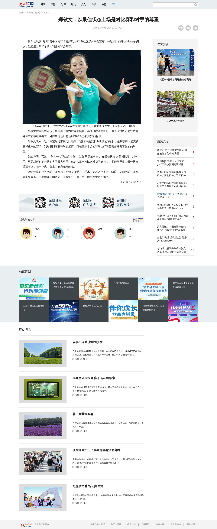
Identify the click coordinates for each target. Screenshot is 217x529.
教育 (104, 4)
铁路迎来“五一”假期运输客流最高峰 (86, 450)
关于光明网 (116, 524)
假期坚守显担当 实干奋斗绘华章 (83, 378)
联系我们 (146, 524)
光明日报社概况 (97, 524)
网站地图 (191, 524)
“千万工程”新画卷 (121, 283)
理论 (73, 4)
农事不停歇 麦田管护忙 (77, 342)
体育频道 (29, 13)
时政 (43, 4)
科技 (93, 4)
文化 (83, 4)
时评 (63, 4)
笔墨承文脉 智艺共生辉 (77, 486)
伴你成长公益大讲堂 (92, 306)
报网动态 (131, 524)
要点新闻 (39, 13)
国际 (53, 4)
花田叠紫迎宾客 (72, 414)
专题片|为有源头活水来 (169, 161)
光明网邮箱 (175, 524)
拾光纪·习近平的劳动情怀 (170, 150)
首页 (21, 13)
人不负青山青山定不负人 (170, 208)
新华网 (103, 28)
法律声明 (160, 524)
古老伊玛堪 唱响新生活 (169, 237)
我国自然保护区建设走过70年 (172, 205)
